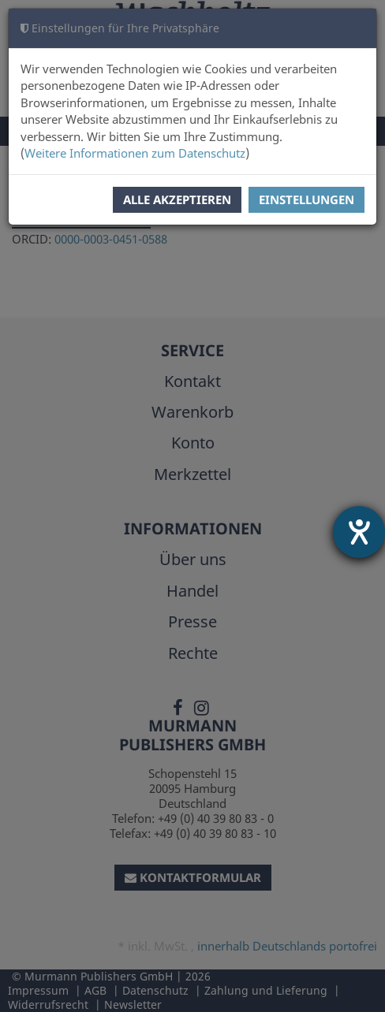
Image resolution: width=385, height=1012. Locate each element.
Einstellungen (306, 199)
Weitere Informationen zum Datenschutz (134, 153)
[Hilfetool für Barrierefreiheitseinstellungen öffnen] (359, 532)
